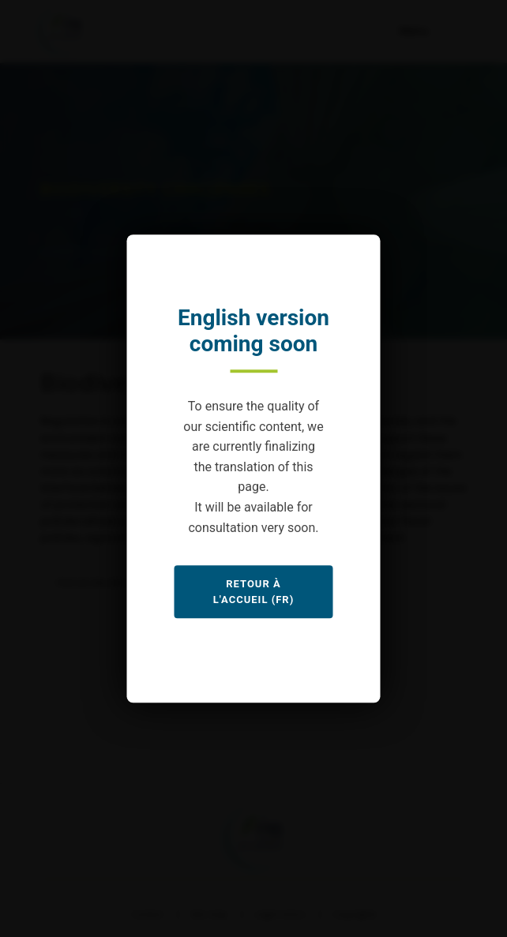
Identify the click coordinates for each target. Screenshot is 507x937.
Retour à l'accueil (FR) (254, 591)
